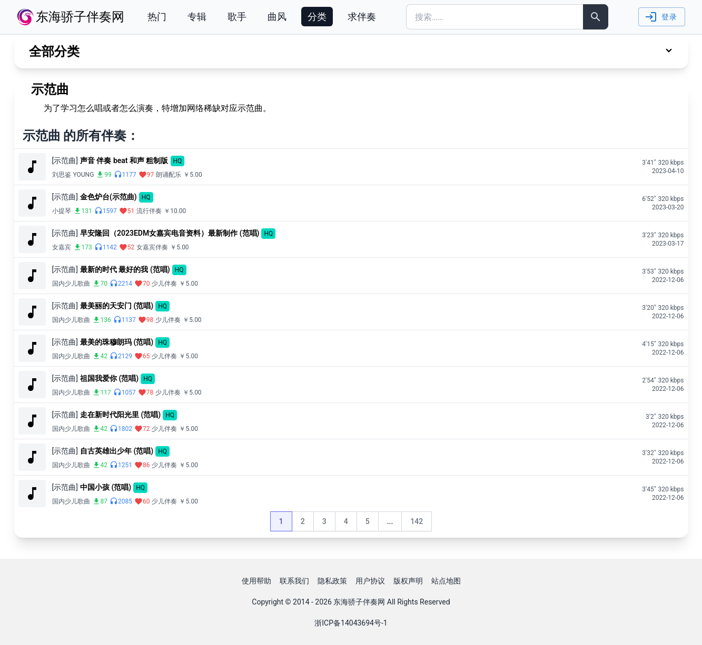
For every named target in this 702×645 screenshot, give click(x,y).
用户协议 (370, 581)
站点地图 (446, 581)
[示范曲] (65, 160)
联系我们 (294, 581)
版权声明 (408, 581)
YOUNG (83, 174)
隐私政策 (332, 581)
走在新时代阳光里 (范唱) (120, 414)
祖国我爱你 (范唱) (109, 378)
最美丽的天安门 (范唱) (116, 305)
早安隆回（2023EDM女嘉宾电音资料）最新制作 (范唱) (170, 233)
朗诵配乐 (168, 174)
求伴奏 (362, 16)
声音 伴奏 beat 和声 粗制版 (124, 160)
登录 (661, 17)
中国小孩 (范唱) (105, 487)
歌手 (237, 16)
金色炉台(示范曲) (108, 197)
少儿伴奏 (164, 283)
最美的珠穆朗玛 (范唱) (116, 342)
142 (421, 524)
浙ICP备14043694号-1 (350, 623)
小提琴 (61, 211)
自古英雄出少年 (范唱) (116, 451)
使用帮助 (256, 581)
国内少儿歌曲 (71, 283)
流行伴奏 (149, 211)
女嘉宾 (61, 247)
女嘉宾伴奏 (152, 247)
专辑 (196, 16)
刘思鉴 (61, 174)
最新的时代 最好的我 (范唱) (125, 269)
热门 (156, 16)
